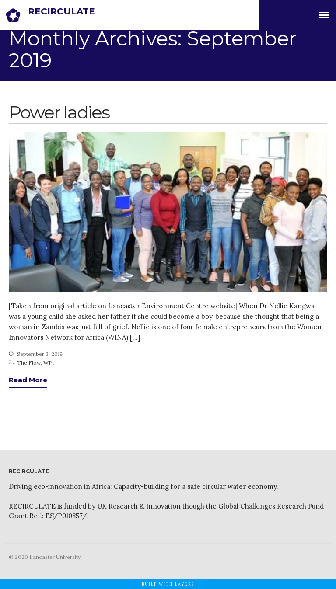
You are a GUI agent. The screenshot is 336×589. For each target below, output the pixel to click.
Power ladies (59, 112)
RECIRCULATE (61, 11)
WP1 (48, 362)
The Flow (29, 362)
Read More (28, 380)
